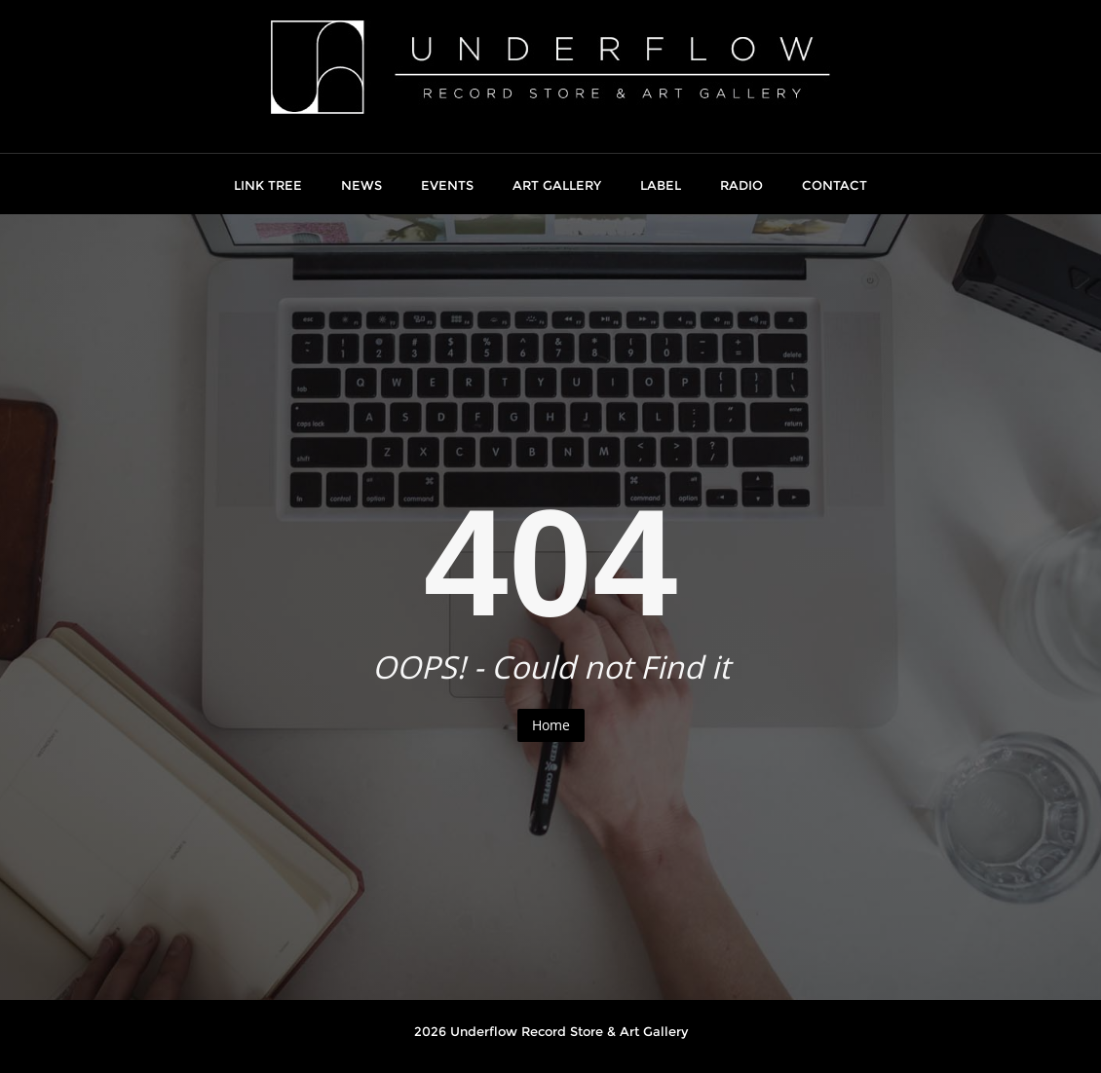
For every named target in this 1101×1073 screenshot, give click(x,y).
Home (551, 725)
